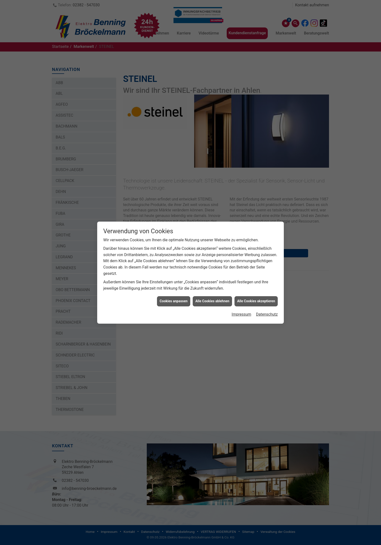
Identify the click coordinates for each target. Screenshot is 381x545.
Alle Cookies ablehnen (212, 291)
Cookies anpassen (174, 291)
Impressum (241, 304)
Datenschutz (267, 304)
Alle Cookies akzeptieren (256, 291)
